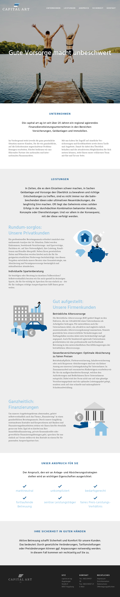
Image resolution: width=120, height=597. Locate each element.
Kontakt (111, 8)
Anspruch (84, 8)
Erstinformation (103, 581)
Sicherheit (97, 8)
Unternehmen (53, 8)
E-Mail (81, 586)
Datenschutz (102, 584)
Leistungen (69, 8)
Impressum (101, 578)
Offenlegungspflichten (106, 586)
